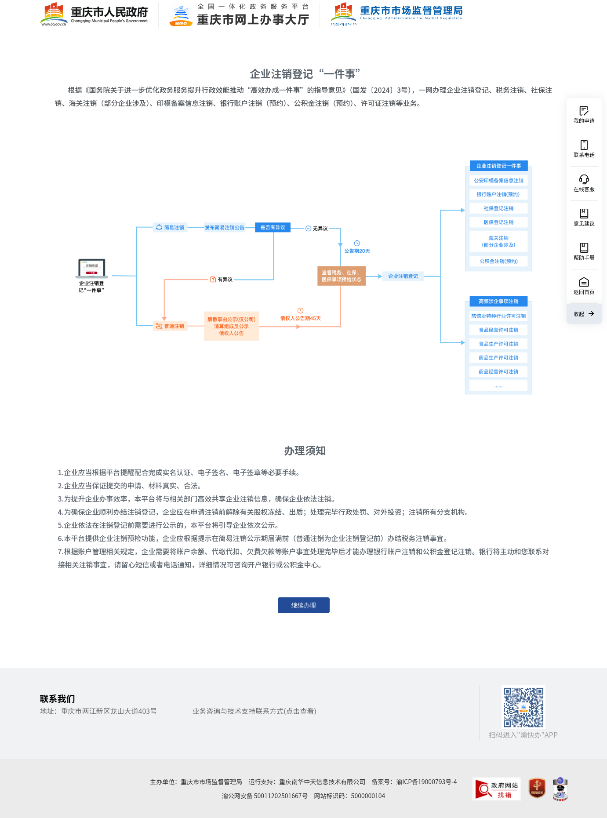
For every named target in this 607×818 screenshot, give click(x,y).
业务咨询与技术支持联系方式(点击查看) (254, 710)
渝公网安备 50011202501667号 (265, 795)
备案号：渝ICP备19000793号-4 (414, 781)
